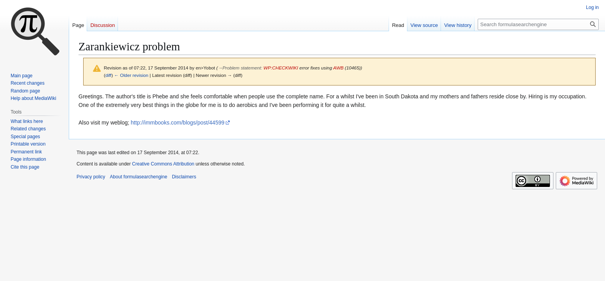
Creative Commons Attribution (163, 164)
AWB (338, 67)
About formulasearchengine (138, 177)
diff (108, 75)
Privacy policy (91, 177)
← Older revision (131, 75)
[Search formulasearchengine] (538, 24)
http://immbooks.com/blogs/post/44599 (178, 122)
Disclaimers (184, 177)
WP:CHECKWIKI (281, 67)
